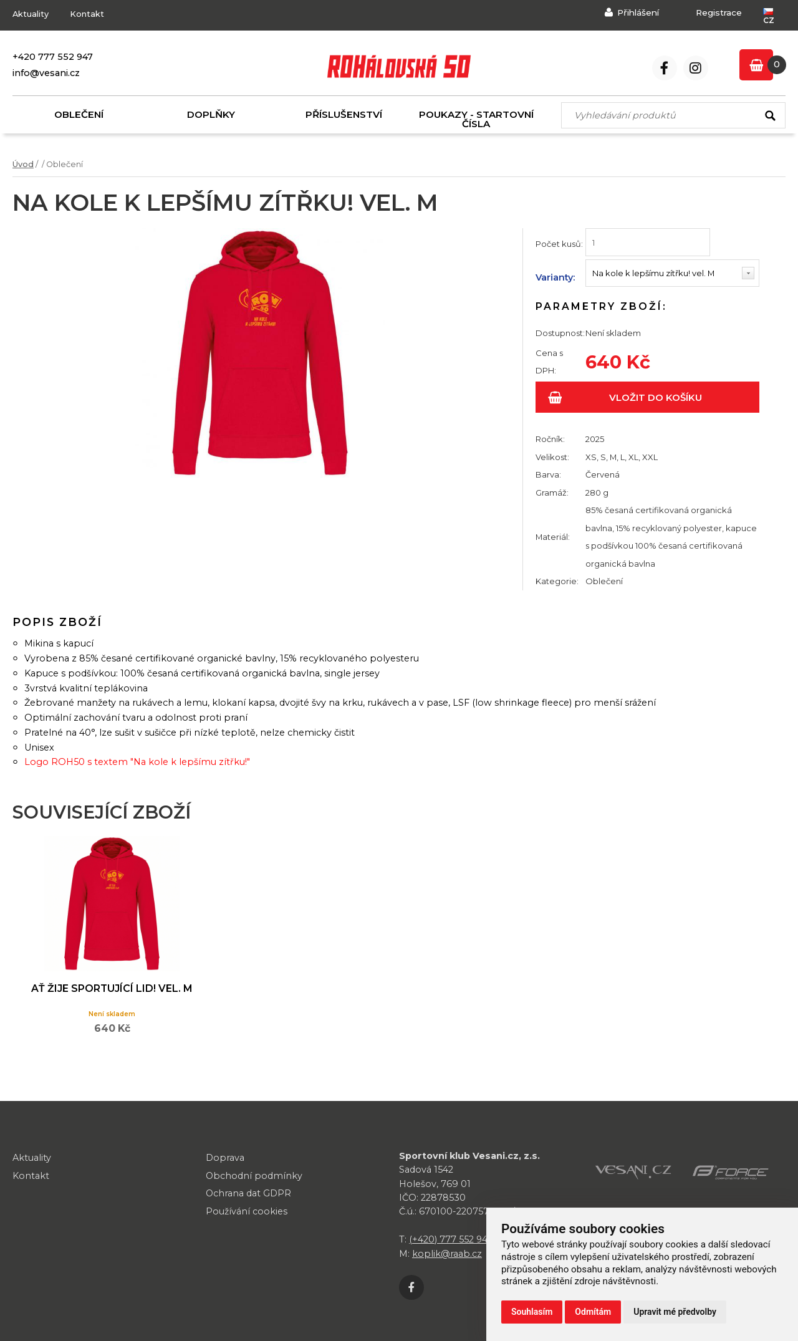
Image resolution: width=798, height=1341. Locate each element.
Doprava (225, 1157)
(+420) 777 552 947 (451, 1239)
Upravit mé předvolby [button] (674, 1312)
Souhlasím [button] (531, 1312)
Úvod (23, 164)
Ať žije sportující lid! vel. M (109, 995)
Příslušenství (343, 114)
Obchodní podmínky (254, 1175)
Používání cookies (246, 1211)
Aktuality (30, 14)
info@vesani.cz (46, 73)
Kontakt (87, 14)
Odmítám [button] (593, 1312)
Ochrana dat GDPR (249, 1193)
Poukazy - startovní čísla (476, 119)
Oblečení (78, 114)
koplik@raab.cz (447, 1253)
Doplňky (211, 114)
